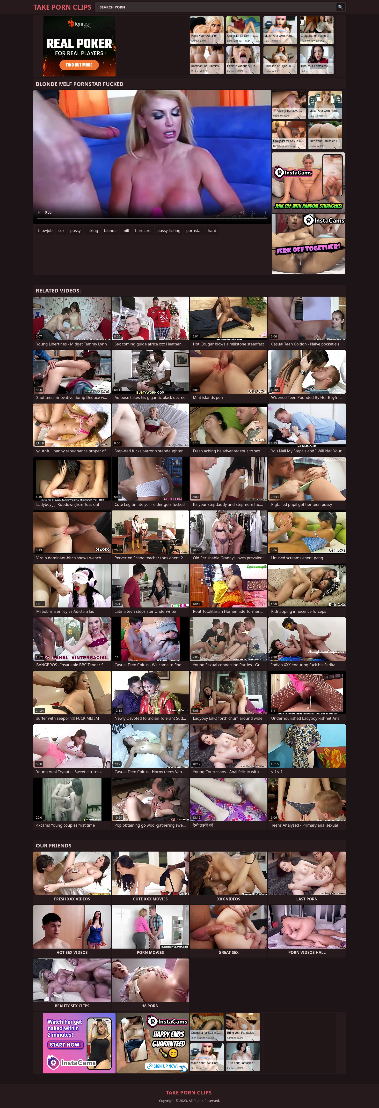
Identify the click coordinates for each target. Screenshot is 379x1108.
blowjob (45, 230)
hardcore (143, 230)
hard (212, 230)
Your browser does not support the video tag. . (152, 157)
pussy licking (169, 230)
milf (125, 230)
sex (61, 230)
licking (92, 230)
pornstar (194, 230)
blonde (110, 230)
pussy (75, 230)
